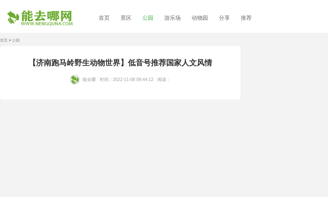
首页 (104, 18)
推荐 (246, 18)
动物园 (200, 18)
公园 (147, 18)
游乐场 (172, 18)
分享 (224, 18)
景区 (126, 18)
